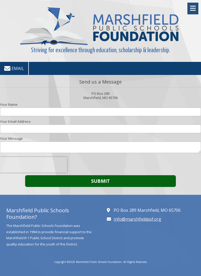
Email (14, 68)
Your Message (11, 138)
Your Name (9, 104)
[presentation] (33, 165)
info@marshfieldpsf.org (137, 219)
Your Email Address (15, 121)
